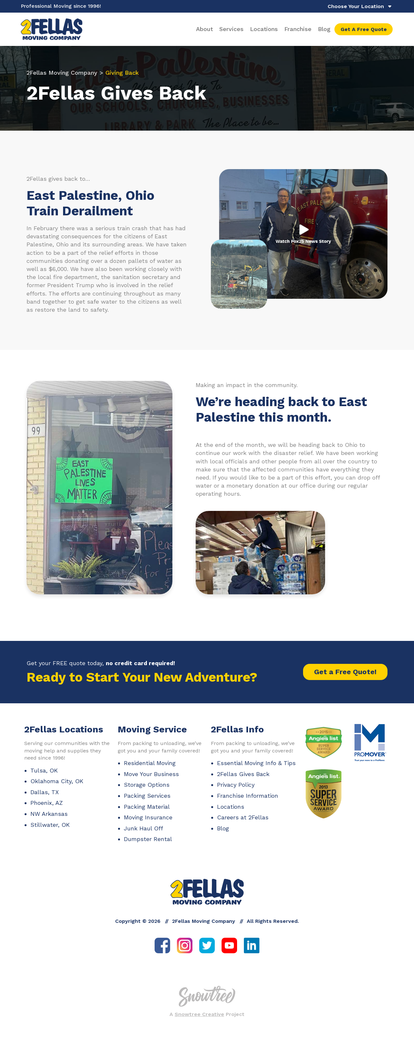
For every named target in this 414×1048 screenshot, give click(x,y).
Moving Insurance (148, 821)
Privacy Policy (236, 788)
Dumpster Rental (148, 843)
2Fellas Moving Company (62, 76)
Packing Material (147, 810)
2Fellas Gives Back (243, 777)
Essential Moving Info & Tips (256, 767)
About (204, 30)
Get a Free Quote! (345, 676)
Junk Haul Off (143, 832)
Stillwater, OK (50, 828)
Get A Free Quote (364, 31)
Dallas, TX (44, 796)
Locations (264, 30)
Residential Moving (150, 767)
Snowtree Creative (199, 1018)
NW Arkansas (49, 817)
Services (231, 30)
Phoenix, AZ (46, 807)
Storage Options (146, 788)
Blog (324, 30)
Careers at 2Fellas (242, 821)
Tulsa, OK (44, 774)
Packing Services (147, 799)
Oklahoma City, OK (56, 785)
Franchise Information (247, 799)
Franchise (297, 30)
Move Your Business (151, 777)
